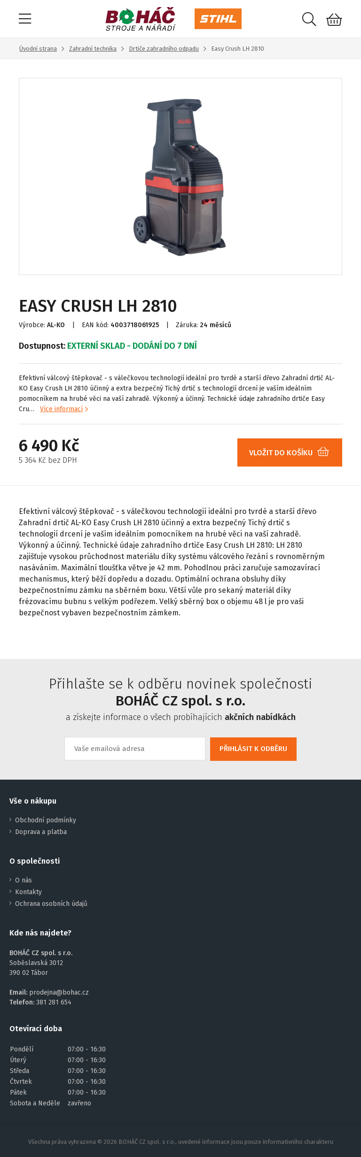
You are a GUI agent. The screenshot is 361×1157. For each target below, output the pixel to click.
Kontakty (28, 892)
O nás (23, 880)
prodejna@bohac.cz (59, 992)
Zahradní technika (93, 48)
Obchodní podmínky (45, 820)
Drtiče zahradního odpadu (164, 48)
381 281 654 (53, 1002)
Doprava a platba (41, 832)
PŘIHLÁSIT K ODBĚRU (253, 748)
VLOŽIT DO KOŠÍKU (292, 452)
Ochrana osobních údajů (51, 904)
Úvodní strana (38, 48)
